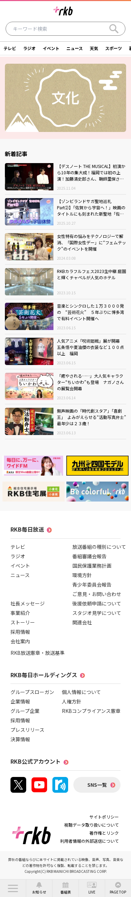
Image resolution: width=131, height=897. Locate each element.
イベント (51, 48)
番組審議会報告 (89, 556)
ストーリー (22, 622)
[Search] (113, 28)
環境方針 (82, 575)
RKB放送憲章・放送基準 (37, 652)
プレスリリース (27, 729)
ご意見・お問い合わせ (96, 593)
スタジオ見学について (96, 612)
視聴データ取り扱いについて (91, 825)
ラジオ (29, 48)
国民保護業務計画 (91, 565)
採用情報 (20, 631)
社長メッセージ (27, 603)
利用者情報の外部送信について (89, 841)
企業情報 (20, 701)
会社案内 (20, 641)
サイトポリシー (104, 817)
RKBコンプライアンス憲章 (91, 710)
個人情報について (81, 691)
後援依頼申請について (96, 603)
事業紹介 (20, 612)
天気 (94, 48)
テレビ (9, 48)
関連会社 (82, 622)
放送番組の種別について (99, 546)
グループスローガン (32, 691)
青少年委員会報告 (91, 584)
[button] (13, 888)
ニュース (74, 48)
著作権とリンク (104, 833)
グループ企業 (24, 710)
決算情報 (20, 739)
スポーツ (113, 48)
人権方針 (71, 701)
